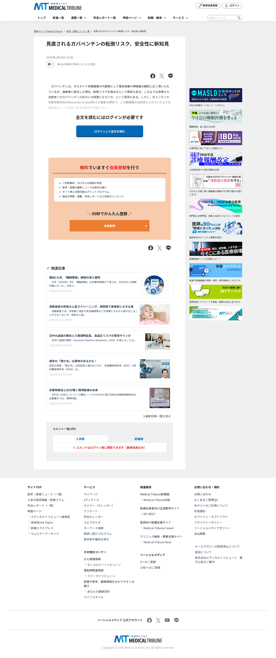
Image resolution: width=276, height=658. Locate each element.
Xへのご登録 (148, 562)
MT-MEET (150, 514)
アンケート (91, 511)
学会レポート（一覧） (41, 505)
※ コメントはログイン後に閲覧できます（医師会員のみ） (110, 447)
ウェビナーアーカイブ (45, 533)
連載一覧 (76, 18)
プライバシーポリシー (208, 522)
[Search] (224, 17)
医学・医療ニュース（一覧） (45, 494)
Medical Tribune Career (159, 528)
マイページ (91, 494)
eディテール (91, 500)
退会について (203, 552)
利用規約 (199, 511)
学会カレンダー (94, 517)
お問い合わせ (202, 494)
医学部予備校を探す (96, 539)
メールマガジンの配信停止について (217, 546)
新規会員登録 (208, 5)
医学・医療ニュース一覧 (78, 31)
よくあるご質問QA (206, 500)
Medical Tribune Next (157, 542)
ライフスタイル (94, 597)
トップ (41, 18)
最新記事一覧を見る (157, 416)
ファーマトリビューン (101, 576)
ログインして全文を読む (109, 131)
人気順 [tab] (80, 439)
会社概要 (199, 533)
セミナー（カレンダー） (99, 505)
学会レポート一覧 (104, 18)
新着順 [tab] (139, 439)
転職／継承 (155, 18)
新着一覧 (58, 18)
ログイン (232, 5)
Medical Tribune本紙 (157, 500)
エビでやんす (92, 522)
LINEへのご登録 (150, 567)
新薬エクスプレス (42, 528)
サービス (178, 18)
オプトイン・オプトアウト (211, 517)
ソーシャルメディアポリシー (212, 528)
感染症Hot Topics (42, 522)
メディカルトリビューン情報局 (50, 517)
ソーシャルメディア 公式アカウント (120, 620)
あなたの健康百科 (98, 591)
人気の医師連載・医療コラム (45, 500)
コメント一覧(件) (64, 429)
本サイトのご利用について (211, 505)
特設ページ (130, 18)
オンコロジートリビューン (104, 564)
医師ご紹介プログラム (98, 533)
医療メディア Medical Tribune (48, 31)
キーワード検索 (94, 528)
